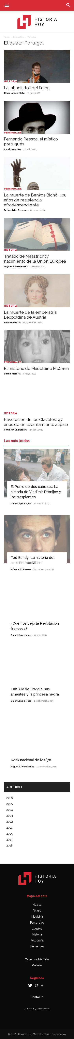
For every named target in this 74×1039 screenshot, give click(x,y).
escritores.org (12, 149)
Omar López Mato (14, 93)
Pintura (37, 910)
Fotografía (37, 940)
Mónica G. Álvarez (21, 569)
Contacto (37, 997)
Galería (37, 965)
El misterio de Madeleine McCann (36, 368)
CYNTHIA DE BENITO (15, 430)
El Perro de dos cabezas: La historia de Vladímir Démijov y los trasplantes (36, 492)
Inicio (6, 37)
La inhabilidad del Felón (27, 87)
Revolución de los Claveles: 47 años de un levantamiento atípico (36, 422)
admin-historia (12, 322)
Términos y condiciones (37, 1008)
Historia (10, 81)
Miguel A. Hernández (16, 266)
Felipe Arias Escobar (15, 210)
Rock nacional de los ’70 (31, 760)
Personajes (13, 132)
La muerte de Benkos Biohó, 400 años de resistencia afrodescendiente (35, 200)
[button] (6, 5)
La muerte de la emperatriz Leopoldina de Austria (30, 315)
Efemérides (37, 946)
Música (37, 904)
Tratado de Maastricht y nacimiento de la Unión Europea (35, 259)
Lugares (37, 928)
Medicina (37, 916)
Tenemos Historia (37, 959)
